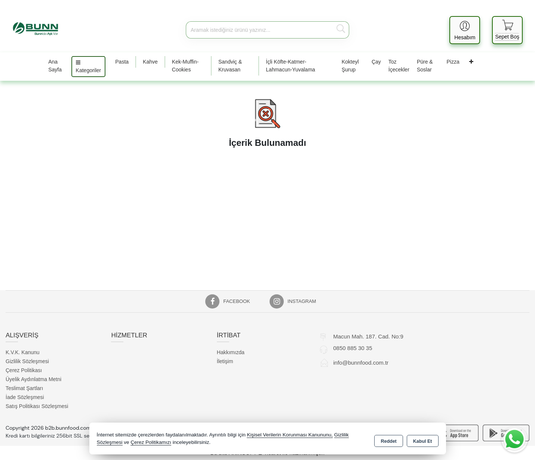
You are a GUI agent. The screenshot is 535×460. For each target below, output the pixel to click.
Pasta (122, 62)
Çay (376, 62)
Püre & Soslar (425, 66)
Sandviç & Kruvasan (230, 66)
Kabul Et (422, 439)
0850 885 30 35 (352, 348)
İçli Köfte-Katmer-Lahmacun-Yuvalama (290, 66)
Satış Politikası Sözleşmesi (37, 406)
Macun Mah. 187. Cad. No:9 (368, 336)
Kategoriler (88, 66)
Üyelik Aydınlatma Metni (33, 379)
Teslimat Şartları (24, 388)
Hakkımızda (231, 352)
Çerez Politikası (24, 370)
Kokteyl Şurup (350, 66)
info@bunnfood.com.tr (360, 362)
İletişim (225, 361)
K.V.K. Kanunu (23, 352)
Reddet (388, 439)
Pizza (453, 62)
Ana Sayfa (55, 66)
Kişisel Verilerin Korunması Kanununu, (290, 435)
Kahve (150, 62)
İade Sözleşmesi (25, 397)
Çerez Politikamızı (150, 443)
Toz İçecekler (398, 66)
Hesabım (464, 37)
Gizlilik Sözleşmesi (27, 361)
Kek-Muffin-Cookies (185, 66)
